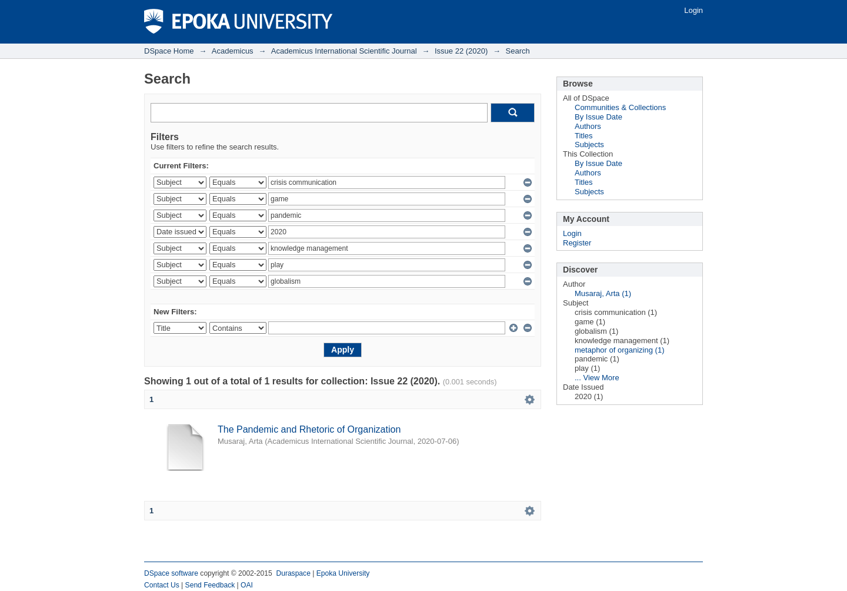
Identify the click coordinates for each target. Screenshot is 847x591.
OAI (247, 585)
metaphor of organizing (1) (619, 350)
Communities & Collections (620, 107)
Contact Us (161, 585)
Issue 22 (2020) (461, 51)
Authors (588, 126)
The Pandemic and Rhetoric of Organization (309, 429)
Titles (584, 135)
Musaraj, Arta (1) (603, 293)
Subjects (589, 144)
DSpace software (171, 573)
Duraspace (293, 573)
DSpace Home (169, 51)
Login (693, 10)
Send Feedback (210, 585)
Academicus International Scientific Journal (344, 51)
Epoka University (343, 573)
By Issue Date (598, 116)
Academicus (233, 51)
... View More (597, 377)
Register (577, 242)
